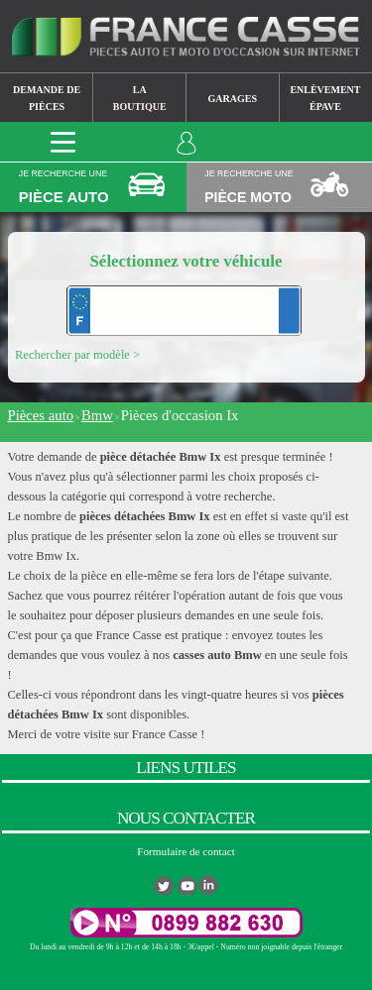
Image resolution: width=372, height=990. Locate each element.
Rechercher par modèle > (77, 355)
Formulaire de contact (186, 851)
